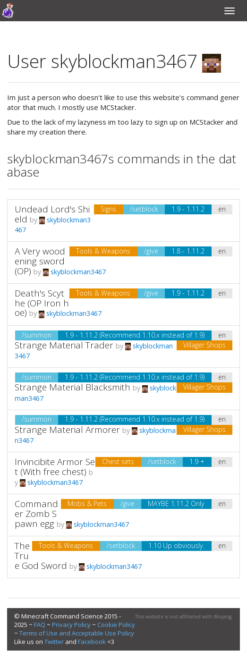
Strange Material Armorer (67, 429)
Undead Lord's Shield (52, 214)
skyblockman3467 (74, 271)
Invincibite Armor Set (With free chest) (55, 467)
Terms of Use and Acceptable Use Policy (76, 633)
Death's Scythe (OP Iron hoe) (42, 303)
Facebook (92, 641)
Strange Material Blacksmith (72, 387)
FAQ (39, 624)
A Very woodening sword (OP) (40, 261)
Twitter (54, 641)
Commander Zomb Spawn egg (36, 514)
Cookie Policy (116, 624)
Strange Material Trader (64, 345)
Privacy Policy (71, 624)
